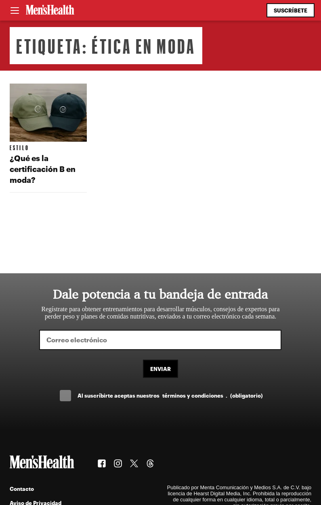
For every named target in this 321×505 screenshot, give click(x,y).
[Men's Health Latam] (50, 10)
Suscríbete (290, 10)
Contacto (22, 489)
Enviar (160, 369)
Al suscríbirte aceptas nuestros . (170, 395)
